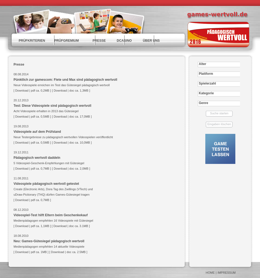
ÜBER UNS (151, 41)
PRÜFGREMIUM (66, 41)
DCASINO (124, 41)
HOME (210, 272)
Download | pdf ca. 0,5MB (32, 142)
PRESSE (99, 41)
